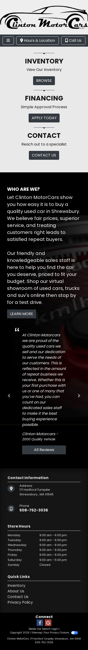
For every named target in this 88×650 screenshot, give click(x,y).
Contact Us (18, 596)
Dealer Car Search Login (43, 629)
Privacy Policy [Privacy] (20, 602)
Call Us (73, 40)
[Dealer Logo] (44, 17)
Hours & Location (37, 40)
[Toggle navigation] (8, 40)
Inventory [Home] (16, 585)
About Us (16, 591)
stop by (67, 295)
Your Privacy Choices (61, 632)
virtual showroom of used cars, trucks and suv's (43, 288)
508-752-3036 (33, 510)
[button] (9, 396)
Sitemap (36, 632)
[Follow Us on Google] (48, 623)
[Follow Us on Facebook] (40, 623)
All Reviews (44, 449)
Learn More (21, 313)
